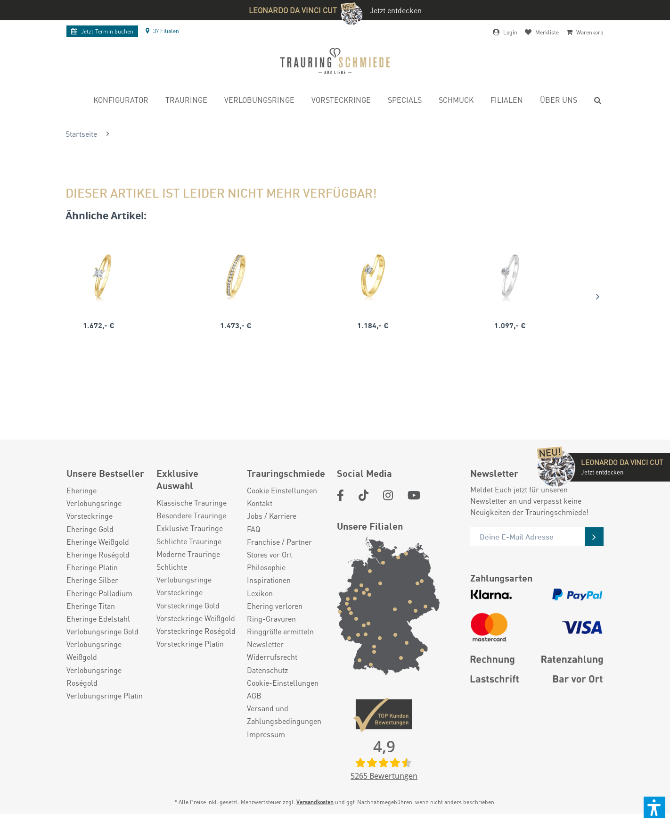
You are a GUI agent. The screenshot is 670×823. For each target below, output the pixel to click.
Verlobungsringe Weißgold (94, 650)
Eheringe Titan (90, 606)
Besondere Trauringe (191, 515)
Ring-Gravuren (271, 618)
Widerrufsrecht (272, 657)
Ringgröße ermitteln (280, 631)
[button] (654, 807)
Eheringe (81, 490)
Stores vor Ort (269, 554)
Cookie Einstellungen (282, 490)
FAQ (253, 529)
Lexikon (260, 593)
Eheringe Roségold (98, 554)
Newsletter (265, 644)
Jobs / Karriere (271, 516)
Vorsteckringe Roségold (196, 631)
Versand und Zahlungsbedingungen (284, 714)
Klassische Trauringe (191, 502)
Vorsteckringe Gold (188, 605)
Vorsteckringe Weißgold (195, 618)
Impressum (266, 734)
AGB (254, 695)
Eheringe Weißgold (97, 542)
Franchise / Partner (279, 542)
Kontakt (259, 503)
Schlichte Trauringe (188, 541)
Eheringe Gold (90, 529)
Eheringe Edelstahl (98, 618)
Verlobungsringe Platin (104, 695)
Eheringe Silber (92, 580)
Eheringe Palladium (99, 593)
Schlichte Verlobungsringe (184, 573)
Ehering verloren (274, 606)
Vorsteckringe (89, 516)
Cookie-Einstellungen (283, 683)
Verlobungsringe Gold (102, 631)
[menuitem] (121, 101)
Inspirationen (269, 580)
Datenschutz (267, 670)
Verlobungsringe (94, 503)
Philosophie (266, 567)
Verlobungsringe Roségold (94, 676)
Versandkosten (315, 802)
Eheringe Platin (92, 567)
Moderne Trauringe (188, 554)
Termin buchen (102, 31)
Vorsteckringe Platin (190, 643)
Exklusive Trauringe (189, 528)
